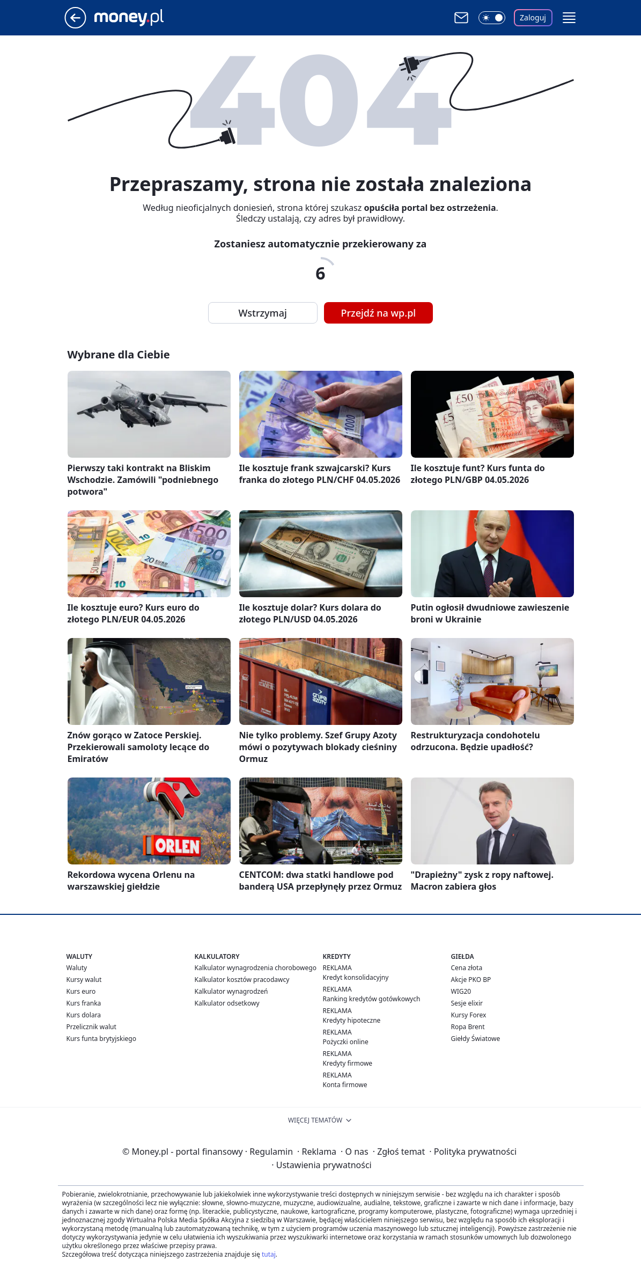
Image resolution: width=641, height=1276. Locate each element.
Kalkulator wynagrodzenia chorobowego (255, 967)
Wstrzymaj (263, 312)
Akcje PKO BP (471, 979)
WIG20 (461, 991)
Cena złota (467, 967)
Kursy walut (84, 979)
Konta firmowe (345, 1084)
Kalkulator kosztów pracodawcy (242, 979)
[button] (569, 17)
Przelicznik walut (91, 1026)
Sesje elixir (467, 1003)
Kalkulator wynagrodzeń (231, 991)
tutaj (269, 1254)
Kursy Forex (469, 1015)
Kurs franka (84, 1003)
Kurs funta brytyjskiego (101, 1038)
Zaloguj (533, 17)
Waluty (77, 967)
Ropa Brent (468, 1026)
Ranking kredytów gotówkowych (372, 998)
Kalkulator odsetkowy (227, 1003)
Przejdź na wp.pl (378, 312)
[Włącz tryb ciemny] (491, 17)
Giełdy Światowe (475, 1038)
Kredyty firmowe (348, 1063)
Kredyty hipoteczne (352, 1020)
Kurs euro (81, 991)
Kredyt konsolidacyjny (356, 977)
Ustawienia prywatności (321, 1165)
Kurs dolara (84, 1015)
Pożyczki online (346, 1041)
